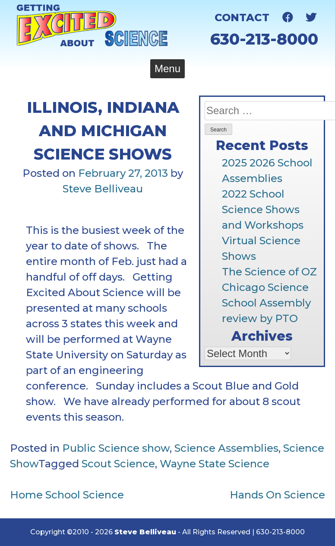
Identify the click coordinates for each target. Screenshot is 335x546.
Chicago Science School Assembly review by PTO (266, 303)
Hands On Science (277, 495)
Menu (167, 68)
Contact (242, 17)
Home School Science (67, 495)
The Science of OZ (269, 271)
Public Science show (116, 448)
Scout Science (118, 463)
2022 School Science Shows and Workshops (262, 209)
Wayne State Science (214, 463)
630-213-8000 (264, 38)
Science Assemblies (226, 448)
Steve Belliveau (103, 188)
